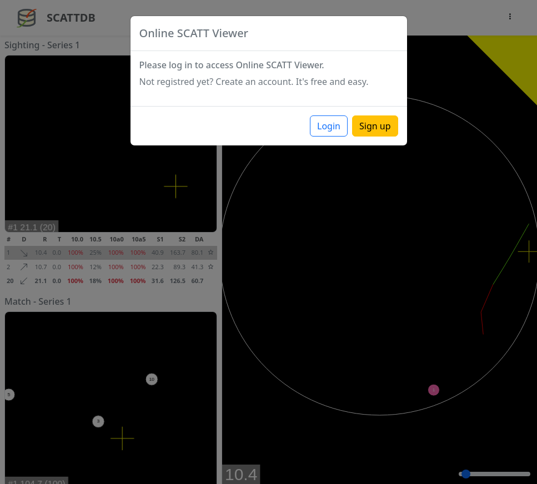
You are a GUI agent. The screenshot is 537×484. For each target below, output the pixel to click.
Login (328, 126)
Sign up (375, 126)
